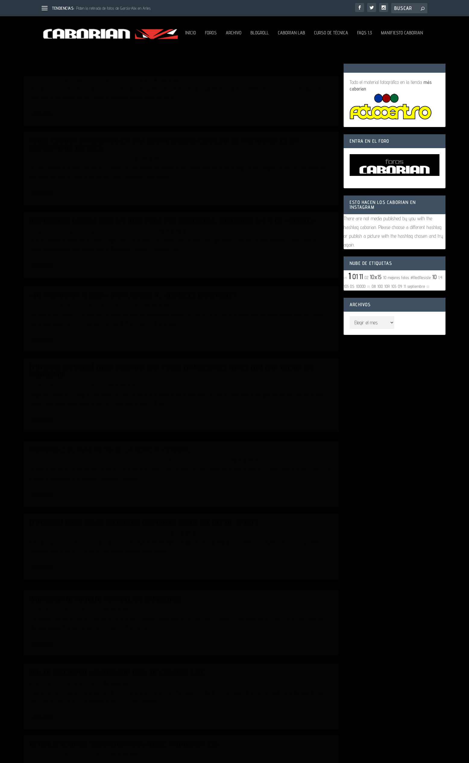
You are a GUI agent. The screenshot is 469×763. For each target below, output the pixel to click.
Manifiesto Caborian (263, 56)
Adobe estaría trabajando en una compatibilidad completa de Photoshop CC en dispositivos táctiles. (261, 115)
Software (118, 126)
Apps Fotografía (73, 126)
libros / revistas (275, 330)
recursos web (146, 238)
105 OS (349, 309)
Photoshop (103, 126)
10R (387, 309)
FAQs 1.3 (225, 56)
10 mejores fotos (396, 300)
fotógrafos (256, 330)
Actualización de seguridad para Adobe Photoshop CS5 (259, 509)
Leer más (42, 185)
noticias (90, 126)
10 (434, 300)
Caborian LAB (152, 56)
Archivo (94, 56)
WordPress (124, 737)
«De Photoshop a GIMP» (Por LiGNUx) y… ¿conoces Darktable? (257, 217)
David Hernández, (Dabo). (212, 232)
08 (374, 309)
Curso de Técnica (192, 56)
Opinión (253, 232)
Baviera (39, 553)
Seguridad (247, 524)
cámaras (243, 330)
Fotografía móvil (241, 134)
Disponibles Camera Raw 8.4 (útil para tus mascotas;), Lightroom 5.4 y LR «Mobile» (96, 220)
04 (345, 301)
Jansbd (39, 126)
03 (428, 310)
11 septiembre (414, 309)
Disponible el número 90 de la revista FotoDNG (256, 315)
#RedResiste (421, 300)
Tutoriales (89, 350)
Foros (72, 56)
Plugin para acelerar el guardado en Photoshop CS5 (94, 637)
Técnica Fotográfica (137, 126)
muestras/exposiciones (302, 330)
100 (380, 309)
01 (355, 299)
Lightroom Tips (99, 238)
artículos (230, 330)
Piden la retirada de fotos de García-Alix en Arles (113, 8)
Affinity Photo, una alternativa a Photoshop (88, 111)
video (100, 350)
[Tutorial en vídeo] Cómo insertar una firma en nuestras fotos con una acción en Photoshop (99, 332)
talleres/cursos (107, 449)
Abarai (39, 651)
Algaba (200, 434)
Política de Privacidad (160, 752)
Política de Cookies (202, 752)
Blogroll (121, 56)
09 (400, 309)
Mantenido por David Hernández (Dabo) (311, 752)
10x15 (376, 300)
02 (366, 300)
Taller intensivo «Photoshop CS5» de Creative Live (94, 538)
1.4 (440, 300)
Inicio (51, 56)
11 (361, 299)
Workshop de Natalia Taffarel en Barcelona (247, 420)
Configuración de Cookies (247, 752)
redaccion (41, 238)
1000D (361, 309)
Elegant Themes (75, 737)
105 (393, 309)
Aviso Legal (125, 752)
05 (368, 310)
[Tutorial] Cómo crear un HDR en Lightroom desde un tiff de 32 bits (88, 434)
